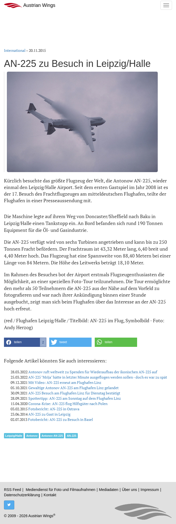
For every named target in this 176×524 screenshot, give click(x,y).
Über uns (129, 490)
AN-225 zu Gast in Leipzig (49, 414)
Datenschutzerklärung (22, 495)
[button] (25, 342)
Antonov (32, 435)
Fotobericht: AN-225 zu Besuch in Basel (60, 419)
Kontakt (50, 495)
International (14, 50)
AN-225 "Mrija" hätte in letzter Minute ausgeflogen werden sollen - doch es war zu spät (97, 377)
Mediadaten (108, 490)
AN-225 (71, 435)
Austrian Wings (29, 5)
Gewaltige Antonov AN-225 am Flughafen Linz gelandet (73, 387)
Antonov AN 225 (52, 435)
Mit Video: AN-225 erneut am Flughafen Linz (64, 382)
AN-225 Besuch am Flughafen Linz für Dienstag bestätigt (74, 393)
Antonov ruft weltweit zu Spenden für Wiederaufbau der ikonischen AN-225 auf (92, 371)
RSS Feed (12, 490)
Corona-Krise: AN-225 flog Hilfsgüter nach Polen (67, 403)
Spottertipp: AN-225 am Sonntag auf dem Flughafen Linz (74, 398)
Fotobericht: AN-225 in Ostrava (53, 408)
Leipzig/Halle (13, 435)
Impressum (150, 490)
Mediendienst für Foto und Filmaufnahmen (60, 490)
